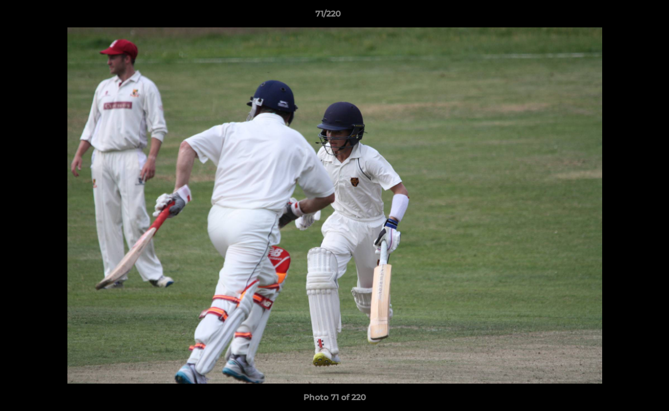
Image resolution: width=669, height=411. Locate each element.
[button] (621, 16)
